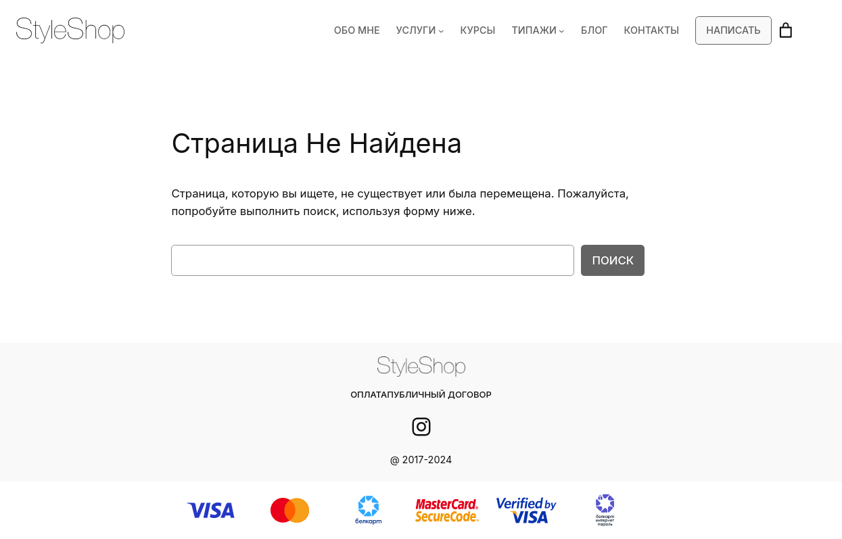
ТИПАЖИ (541, 30)
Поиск (614, 260)
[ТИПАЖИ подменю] (568, 31)
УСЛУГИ (427, 30)
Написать (734, 30)
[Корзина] (786, 30)
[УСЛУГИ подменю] (451, 31)
